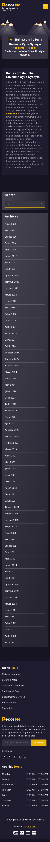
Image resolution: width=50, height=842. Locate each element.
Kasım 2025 (11, 256)
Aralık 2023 (11, 404)
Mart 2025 (10, 307)
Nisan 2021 (11, 610)
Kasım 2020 (11, 642)
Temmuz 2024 (12, 359)
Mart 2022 (10, 539)
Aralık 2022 (11, 481)
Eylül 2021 (10, 578)
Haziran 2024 (12, 365)
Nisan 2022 (11, 533)
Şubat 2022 (11, 546)
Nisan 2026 (11, 224)
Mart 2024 (10, 385)
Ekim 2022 (10, 494)
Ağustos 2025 (12, 275)
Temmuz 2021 (12, 591)
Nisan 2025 (11, 301)
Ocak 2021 (10, 629)
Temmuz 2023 (12, 436)
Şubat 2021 (11, 623)
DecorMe (31, 826)
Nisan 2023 (11, 456)
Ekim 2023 (10, 417)
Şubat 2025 (11, 314)
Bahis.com (11, 113)
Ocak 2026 (10, 243)
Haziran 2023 (12, 443)
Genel (32, 47)
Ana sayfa (18, 47)
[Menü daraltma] (45, 6)
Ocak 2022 (10, 552)
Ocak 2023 (10, 475)
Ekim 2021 (10, 571)
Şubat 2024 (11, 391)
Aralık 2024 (11, 327)
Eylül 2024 (10, 346)
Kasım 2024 (11, 333)
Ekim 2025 (10, 262)
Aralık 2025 (11, 249)
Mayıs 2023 (11, 449)
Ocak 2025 (10, 320)
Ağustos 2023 (12, 430)
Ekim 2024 (10, 340)
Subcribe (38, 742)
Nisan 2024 (11, 378)
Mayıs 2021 (11, 604)
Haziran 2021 (12, 597)
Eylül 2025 (10, 269)
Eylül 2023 (10, 423)
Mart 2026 (10, 230)
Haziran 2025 (12, 288)
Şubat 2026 (11, 237)
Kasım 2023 (11, 410)
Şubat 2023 (11, 468)
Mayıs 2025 (11, 295)
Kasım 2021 (11, 565)
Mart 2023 (10, 462)
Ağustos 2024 (12, 352)
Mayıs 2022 (11, 526)
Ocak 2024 (10, 398)
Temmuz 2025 (12, 282)
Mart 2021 (10, 616)
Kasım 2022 (11, 488)
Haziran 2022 (12, 520)
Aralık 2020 (11, 636)
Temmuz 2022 (12, 513)
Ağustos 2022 (12, 507)
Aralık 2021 (11, 559)
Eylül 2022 (10, 501)
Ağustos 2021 (12, 584)
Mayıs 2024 (11, 372)
